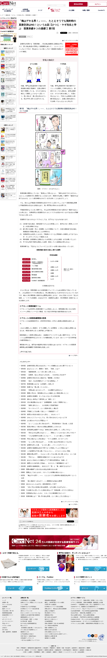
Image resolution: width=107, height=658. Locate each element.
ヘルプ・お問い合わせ (5, 656)
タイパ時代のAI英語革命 (51, 625)
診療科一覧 (5, 602)
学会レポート (6, 623)
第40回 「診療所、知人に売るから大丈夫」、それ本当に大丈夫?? (43, 375)
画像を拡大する (49, 286)
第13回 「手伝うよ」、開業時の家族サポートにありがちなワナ (42, 457)
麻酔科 (55, 652)
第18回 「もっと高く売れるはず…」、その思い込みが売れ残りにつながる (46, 442)
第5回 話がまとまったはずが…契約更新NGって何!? (39, 484)
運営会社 (38, 656)
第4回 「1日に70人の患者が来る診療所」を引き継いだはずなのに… (44, 487)
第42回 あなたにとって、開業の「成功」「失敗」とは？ (40, 369)
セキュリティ (32, 656)
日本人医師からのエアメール (52, 632)
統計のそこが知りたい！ (51, 619)
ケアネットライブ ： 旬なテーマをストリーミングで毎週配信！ (88, 608)
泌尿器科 (82, 650)
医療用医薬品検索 (7, 613)
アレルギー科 (19, 650)
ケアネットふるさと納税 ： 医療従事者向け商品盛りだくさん (87, 623)
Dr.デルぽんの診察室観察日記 (29, 623)
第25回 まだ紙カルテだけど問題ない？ (34, 420)
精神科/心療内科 (49, 650)
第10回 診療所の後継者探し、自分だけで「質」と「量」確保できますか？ (46, 466)
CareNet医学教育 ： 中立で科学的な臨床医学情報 (84, 611)
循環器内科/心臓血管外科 (34, 648)
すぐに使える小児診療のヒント (29, 629)
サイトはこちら (26, 351)
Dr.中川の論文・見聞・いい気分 (29, 619)
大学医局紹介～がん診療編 (28, 600)
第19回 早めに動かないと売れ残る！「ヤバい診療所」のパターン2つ (44, 439)
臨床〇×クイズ (6, 608)
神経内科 (40, 650)
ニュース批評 (24, 604)
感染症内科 (82, 648)
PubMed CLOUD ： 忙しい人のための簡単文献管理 (85, 619)
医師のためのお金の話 (51, 629)
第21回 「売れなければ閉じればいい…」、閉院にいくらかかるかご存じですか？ (48, 433)
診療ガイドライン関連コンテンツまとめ (31, 602)
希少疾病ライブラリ (50, 613)
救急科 (60, 652)
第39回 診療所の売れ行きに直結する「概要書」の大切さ (40, 378)
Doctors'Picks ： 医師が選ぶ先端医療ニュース (83, 613)
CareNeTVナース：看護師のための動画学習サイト (84, 606)
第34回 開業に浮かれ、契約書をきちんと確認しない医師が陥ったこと (45, 393)
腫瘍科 (88, 648)
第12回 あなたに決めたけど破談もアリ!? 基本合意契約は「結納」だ (44, 460)
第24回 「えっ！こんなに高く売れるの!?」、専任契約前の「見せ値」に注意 (47, 423)
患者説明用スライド (7, 615)
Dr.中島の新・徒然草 (26, 621)
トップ (1, 15)
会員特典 (4, 606)
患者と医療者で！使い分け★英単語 (54, 623)
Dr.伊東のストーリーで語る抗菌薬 (54, 606)
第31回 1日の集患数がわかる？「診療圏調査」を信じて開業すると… (44, 402)
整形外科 (75, 650)
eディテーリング (6, 619)
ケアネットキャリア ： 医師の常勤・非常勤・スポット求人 (87, 600)
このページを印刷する (27, 521)
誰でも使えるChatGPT (51, 617)
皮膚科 (30, 652)
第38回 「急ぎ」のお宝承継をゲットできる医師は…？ (39, 381)
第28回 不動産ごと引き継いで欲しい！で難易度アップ (39, 411)
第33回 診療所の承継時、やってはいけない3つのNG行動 (40, 396)
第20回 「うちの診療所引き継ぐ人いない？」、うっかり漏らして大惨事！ (46, 436)
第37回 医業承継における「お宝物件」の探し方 (37, 384)
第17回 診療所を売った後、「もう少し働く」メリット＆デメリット (44, 445)
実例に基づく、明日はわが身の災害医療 (55, 608)
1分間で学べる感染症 (50, 604)
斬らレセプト (24, 625)
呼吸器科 (23, 648)
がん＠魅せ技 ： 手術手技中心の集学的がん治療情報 (85, 617)
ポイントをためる (7, 604)
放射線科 (48, 652)
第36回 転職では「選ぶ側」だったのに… (35, 387)
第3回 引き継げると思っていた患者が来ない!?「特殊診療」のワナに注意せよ (47, 490)
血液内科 (74, 648)
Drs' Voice (5, 629)
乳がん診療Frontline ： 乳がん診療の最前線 (82, 615)
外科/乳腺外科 (67, 650)
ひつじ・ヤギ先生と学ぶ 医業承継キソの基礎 (24, 15)
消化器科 (45, 648)
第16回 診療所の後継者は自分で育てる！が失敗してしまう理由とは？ (45, 448)
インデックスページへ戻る (71, 40)
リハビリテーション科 (70, 652)
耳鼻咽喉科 (37, 652)
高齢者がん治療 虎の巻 (51, 636)
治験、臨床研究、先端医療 (9, 632)
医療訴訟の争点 (49, 615)
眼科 (43, 652)
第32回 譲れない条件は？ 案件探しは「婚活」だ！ (38, 399)
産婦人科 (88, 650)
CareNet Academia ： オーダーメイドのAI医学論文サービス (87, 621)
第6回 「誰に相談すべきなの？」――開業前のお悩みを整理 (41, 481)
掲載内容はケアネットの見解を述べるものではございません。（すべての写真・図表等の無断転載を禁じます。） (48, 525)
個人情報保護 (17, 656)
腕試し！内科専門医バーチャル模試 (54, 602)
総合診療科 (81, 652)
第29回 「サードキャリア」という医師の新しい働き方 (39, 408)
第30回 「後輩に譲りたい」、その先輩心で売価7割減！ (40, 405)
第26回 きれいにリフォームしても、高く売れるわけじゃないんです (44, 417)
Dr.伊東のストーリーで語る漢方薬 (30, 608)
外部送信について (24, 656)
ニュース (4, 617)
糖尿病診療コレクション (27, 617)
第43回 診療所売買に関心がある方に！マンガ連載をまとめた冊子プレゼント (47, 365)
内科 (18, 648)
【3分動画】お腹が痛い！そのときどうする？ (32, 627)
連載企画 (8, 15)
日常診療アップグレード (27, 638)
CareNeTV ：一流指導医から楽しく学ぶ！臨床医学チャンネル (88, 604)
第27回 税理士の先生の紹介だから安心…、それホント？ (40, 414)
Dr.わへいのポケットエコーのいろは (30, 613)
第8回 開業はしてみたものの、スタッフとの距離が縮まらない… (43, 472)
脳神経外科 (58, 650)
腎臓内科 (52, 648)
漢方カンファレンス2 (26, 611)
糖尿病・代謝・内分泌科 (63, 648)
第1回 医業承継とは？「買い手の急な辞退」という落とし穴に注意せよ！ (46, 496)
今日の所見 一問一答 (8, 611)
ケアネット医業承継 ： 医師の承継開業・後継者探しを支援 (87, 602)
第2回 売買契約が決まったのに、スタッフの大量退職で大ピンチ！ (43, 493)
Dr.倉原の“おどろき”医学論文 (28, 606)
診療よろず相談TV (50, 611)
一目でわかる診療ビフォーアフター (30, 640)
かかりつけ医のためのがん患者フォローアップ (56, 634)
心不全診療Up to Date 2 (27, 634)
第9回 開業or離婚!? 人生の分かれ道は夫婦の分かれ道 (39, 469)
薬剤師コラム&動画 (50, 638)
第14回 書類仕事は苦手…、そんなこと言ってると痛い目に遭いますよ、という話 (48, 454)
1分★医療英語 (49, 621)
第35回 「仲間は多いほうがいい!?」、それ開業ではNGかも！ (42, 390)
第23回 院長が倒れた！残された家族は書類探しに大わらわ (41, 426)
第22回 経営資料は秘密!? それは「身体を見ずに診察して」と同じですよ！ (46, 429)
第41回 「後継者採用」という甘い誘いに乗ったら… (39, 372)
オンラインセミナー (7, 621)
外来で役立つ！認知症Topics (28, 636)
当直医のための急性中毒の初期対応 (30, 615)
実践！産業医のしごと (51, 627)
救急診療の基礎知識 (50, 600)
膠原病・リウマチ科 (30, 650)
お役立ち (4, 627)
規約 (12, 656)
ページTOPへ (74, 355)
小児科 (24, 652)
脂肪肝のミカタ (25, 632)
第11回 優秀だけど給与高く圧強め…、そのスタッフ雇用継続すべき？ (45, 463)
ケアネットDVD (6, 625)
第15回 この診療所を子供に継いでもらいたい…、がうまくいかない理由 (45, 451)
